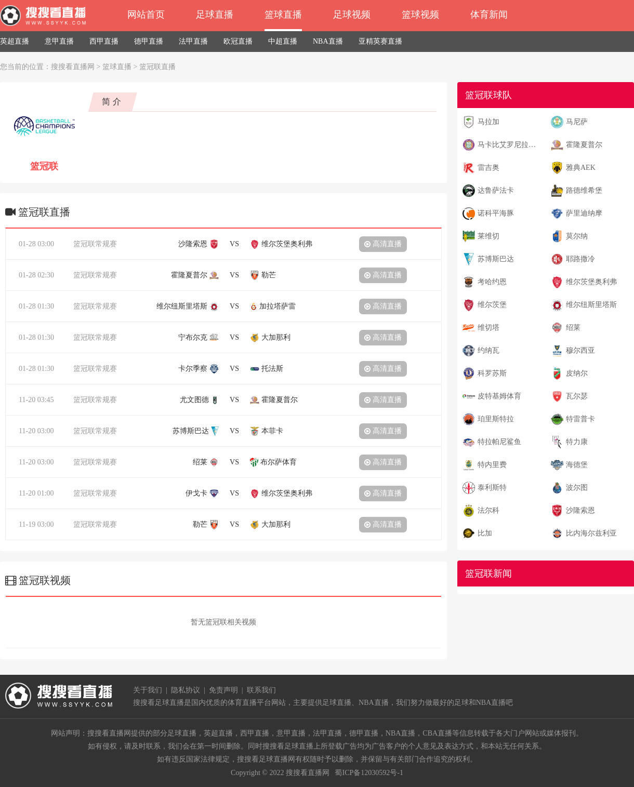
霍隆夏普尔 (584, 145)
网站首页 (146, 14)
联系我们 (261, 690)
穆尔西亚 (580, 350)
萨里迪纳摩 (584, 213)
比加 (485, 533)
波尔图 (577, 487)
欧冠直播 (238, 41)
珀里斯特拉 (496, 419)
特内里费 (492, 465)
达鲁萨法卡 (496, 190)
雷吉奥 (488, 167)
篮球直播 (283, 14)
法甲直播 (193, 41)
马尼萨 (577, 122)
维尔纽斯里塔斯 (591, 305)
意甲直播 (59, 41)
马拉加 (488, 122)
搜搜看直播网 (73, 67)
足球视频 (352, 14)
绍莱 (573, 327)
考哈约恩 (492, 282)
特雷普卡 (580, 419)
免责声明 (223, 690)
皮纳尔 (577, 373)
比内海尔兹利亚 (591, 533)
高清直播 (383, 244)
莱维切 (488, 236)
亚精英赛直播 (380, 41)
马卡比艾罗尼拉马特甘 (510, 145)
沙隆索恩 (580, 510)
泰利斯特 (492, 487)
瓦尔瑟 (577, 396)
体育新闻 (489, 14)
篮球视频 (420, 14)
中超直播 (282, 41)
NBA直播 (328, 41)
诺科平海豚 (496, 213)
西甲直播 (103, 41)
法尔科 (488, 510)
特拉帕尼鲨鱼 (499, 442)
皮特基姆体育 (499, 396)
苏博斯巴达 (496, 259)
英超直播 (14, 41)
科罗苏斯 (492, 373)
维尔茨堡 (492, 305)
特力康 (577, 442)
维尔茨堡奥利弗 (591, 282)
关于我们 (147, 690)
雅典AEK (581, 167)
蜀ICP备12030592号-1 (369, 773)
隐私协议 (185, 690)
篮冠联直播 (157, 67)
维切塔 (488, 327)
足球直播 (214, 14)
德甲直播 (148, 41)
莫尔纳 (577, 236)
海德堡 (577, 465)
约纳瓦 (488, 350)
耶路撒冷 (580, 259)
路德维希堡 (584, 190)
